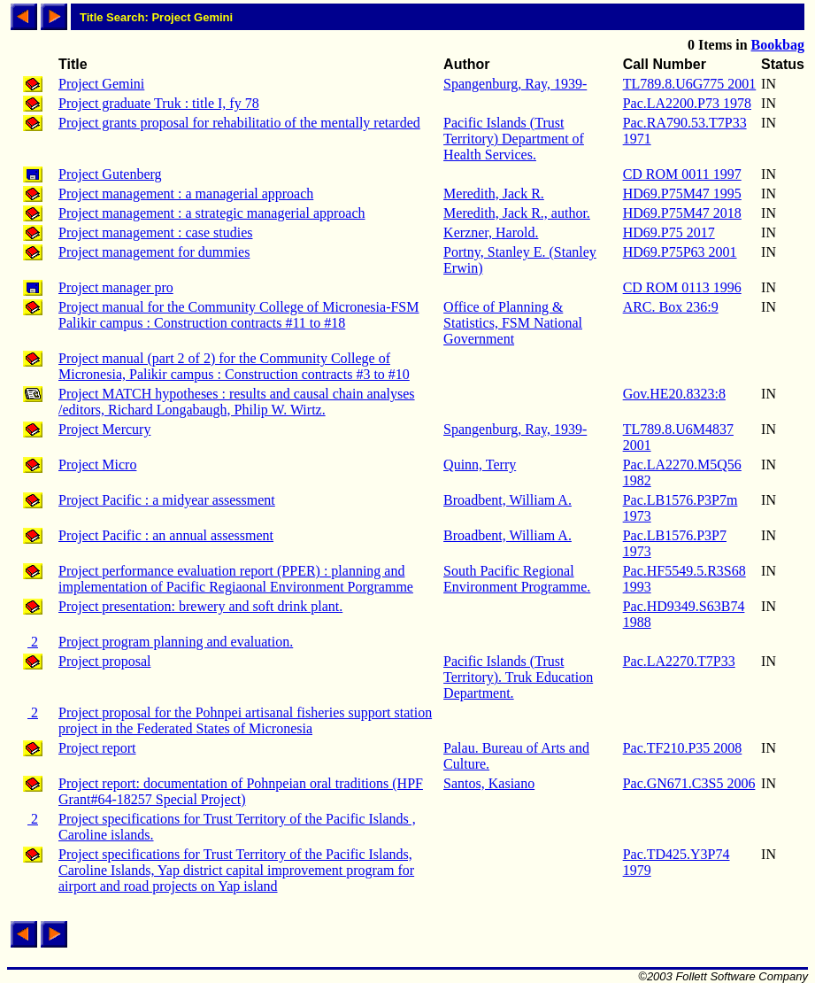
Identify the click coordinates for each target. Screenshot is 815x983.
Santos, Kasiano (488, 783)
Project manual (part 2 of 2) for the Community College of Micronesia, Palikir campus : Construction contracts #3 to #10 (234, 366)
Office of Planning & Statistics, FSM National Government (512, 322)
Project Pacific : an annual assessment (165, 535)
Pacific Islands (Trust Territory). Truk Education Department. (518, 677)
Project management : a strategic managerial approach (211, 213)
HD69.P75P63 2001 (680, 251)
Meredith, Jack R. (493, 193)
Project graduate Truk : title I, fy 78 (158, 103)
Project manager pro (115, 287)
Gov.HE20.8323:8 (674, 393)
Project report (97, 747)
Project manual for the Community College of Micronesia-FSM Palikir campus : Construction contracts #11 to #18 (238, 314)
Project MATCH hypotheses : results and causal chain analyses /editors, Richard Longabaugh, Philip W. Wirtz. (236, 401)
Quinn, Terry (479, 464)
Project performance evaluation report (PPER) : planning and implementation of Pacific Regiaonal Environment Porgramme (235, 578)
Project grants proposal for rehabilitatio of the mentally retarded (239, 122)
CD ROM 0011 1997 (682, 174)
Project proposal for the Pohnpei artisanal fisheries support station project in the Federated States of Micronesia (245, 720)
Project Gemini (101, 83)
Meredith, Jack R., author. (516, 213)
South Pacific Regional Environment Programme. (516, 578)
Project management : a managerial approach (185, 193)
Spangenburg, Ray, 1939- (515, 83)
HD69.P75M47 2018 (682, 213)
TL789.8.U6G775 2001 (690, 83)
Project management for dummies (154, 251)
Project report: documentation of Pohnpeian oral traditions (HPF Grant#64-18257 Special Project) (240, 791)
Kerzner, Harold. (490, 232)
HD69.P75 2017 (669, 232)
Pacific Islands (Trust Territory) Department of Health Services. (513, 138)
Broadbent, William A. (507, 499)
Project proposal (104, 661)
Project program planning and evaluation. (175, 641)
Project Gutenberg (110, 174)
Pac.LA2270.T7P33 (679, 661)
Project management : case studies (155, 232)
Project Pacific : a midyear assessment (166, 499)
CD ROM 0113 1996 (682, 287)
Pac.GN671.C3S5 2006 (689, 783)
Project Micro (97, 464)
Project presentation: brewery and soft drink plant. (200, 606)
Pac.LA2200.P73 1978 (687, 103)
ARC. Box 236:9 (671, 306)
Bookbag (777, 44)
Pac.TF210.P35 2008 (682, 747)
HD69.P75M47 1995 (682, 193)
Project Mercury (104, 429)
